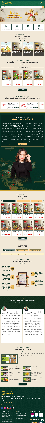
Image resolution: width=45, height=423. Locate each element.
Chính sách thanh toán (6, 421)
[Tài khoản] (38, 3)
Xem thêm (22, 384)
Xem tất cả (22, 89)
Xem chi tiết (22, 144)
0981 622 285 (9, 402)
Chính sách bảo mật (5, 413)
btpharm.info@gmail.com (12, 405)
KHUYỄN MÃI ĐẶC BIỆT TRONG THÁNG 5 (22, 62)
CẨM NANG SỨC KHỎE (22, 349)
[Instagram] (5, 408)
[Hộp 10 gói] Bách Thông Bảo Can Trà (6, 232)
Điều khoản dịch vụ (20, 418)
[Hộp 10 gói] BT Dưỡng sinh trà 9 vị (17, 81)
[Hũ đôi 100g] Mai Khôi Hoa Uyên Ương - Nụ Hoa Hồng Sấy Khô (28, 233)
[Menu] (43, 3)
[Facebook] (2, 408)
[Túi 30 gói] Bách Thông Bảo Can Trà (17, 232)
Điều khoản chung (5, 418)
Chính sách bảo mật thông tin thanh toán (7, 416)
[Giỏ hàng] (41, 3)
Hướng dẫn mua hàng (21, 413)
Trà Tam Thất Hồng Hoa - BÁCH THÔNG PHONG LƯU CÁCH (7, 82)
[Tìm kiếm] (43, 7)
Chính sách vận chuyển (6, 419)
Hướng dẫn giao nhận (21, 416)
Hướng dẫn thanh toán (21, 415)
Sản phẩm (22, 197)
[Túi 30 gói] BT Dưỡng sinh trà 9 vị (38, 81)
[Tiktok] (13, 408)
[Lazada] (10, 408)
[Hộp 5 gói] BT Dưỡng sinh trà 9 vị (28, 81)
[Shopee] (8, 408)
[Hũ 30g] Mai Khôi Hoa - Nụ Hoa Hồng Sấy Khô (39, 233)
